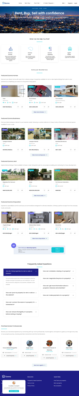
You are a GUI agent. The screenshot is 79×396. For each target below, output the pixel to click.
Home (20, 3)
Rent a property (58, 383)
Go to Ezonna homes (46, 29)
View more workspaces (39, 155)
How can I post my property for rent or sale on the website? (20, 294)
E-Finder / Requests (49, 3)
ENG (63, 3)
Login (75, 3)
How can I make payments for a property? (56, 295)
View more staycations (39, 238)
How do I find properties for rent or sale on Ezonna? (19, 272)
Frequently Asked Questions (34, 380)
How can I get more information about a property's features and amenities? (55, 287)
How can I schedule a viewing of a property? (57, 271)
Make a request (57, 250)
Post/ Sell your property (60, 380)
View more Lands (39, 195)
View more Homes (39, 112)
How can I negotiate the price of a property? (57, 278)
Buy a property (57, 385)
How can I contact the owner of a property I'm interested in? (20, 303)
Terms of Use (30, 383)
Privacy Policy (30, 385)
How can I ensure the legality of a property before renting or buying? (19, 313)
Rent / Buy (27, 3)
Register (70, 3)
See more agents (39, 365)
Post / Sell (37, 3)
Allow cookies (14, 391)
